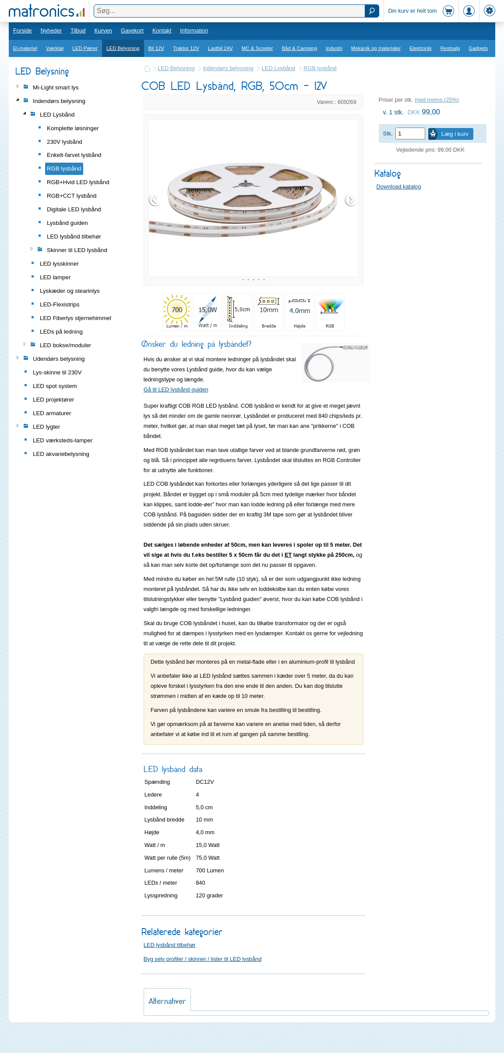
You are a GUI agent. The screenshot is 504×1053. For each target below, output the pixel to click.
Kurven (103, 30)
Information (194, 30)
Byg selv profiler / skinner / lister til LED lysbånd (203, 981)
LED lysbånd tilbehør (170, 967)
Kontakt (161, 30)
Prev (155, 211)
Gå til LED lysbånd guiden (176, 411)
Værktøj (54, 48)
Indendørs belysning (228, 68)
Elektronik (420, 48)
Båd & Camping (299, 48)
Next (352, 211)
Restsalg (450, 48)
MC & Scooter (257, 48)
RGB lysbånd (319, 68)
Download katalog (399, 186)
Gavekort (132, 30)
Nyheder (51, 30)
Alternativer (167, 1023)
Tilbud (77, 30)
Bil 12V (156, 48)
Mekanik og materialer (376, 48)
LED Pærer (85, 48)
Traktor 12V (186, 48)
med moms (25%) (437, 99)
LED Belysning (123, 48)
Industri (334, 48)
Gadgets (478, 48)
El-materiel (25, 48)
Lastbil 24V (220, 48)
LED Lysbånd (278, 68)
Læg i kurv (455, 134)
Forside (22, 30)
